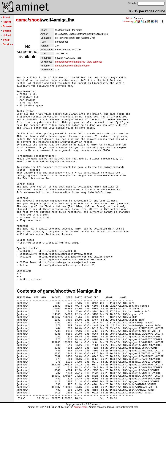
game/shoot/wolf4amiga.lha (70, 61)
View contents (94, 61)
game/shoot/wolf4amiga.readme (72, 65)
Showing (128, 21)
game (22, 19)
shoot (35, 19)
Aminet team (80, 468)
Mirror (129, 18)
